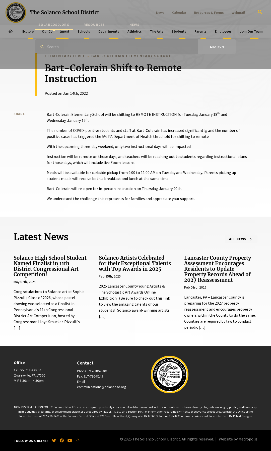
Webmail (238, 12)
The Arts (156, 31)
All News (238, 239)
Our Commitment (55, 31)
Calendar (179, 12)
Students (179, 31)
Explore (28, 31)
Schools (84, 31)
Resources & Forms (209, 12)
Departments (108, 31)
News (160, 12)
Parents (200, 31)
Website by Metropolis (238, 438)
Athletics (134, 31)
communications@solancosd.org (101, 387)
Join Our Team (251, 31)
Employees (223, 31)
